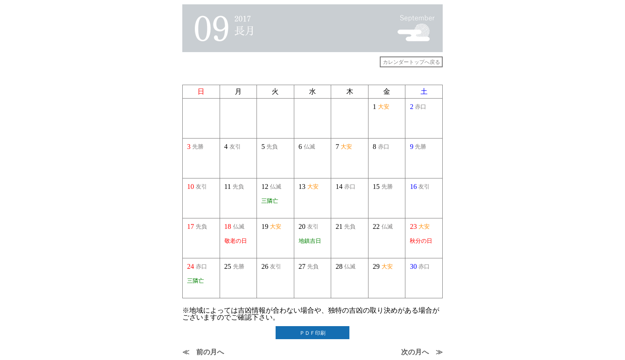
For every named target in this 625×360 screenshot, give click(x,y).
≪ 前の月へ (203, 352)
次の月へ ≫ (422, 352)
